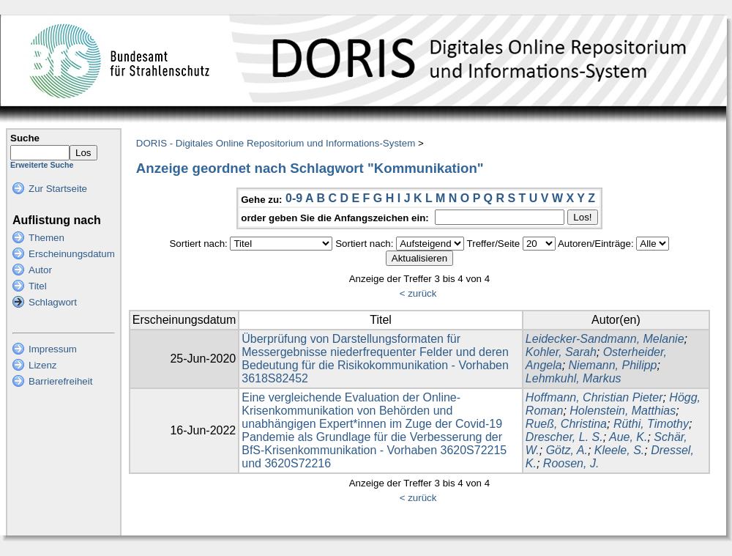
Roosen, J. (571, 463)
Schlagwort (53, 302)
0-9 (293, 198)
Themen (46, 237)
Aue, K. (628, 437)
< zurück (418, 293)
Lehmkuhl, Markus (573, 378)
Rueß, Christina (566, 424)
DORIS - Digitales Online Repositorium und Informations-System (275, 143)
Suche (25, 138)
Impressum (53, 349)
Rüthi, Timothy (651, 424)
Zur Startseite (58, 188)
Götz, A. (567, 450)
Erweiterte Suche (41, 164)
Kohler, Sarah (561, 352)
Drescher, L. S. (564, 437)
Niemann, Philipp (613, 365)
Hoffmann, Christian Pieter (594, 397)
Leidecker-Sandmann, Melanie (605, 339)
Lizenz (43, 365)
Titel (38, 286)
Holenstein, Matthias (622, 410)
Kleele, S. (619, 450)
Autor (40, 269)
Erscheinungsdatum (72, 253)
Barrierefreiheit (60, 381)
